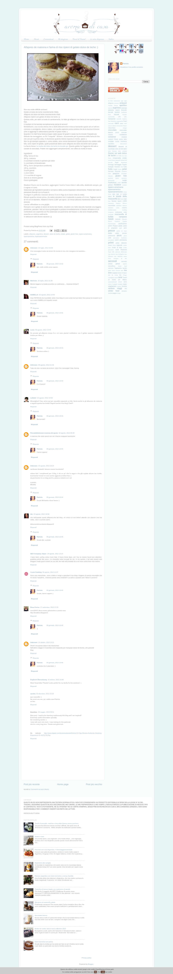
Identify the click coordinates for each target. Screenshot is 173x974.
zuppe (114, 293)
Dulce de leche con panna (44, 942)
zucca (110, 293)
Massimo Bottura (121, 205)
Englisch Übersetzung (38, 679)
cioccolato (112, 130)
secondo (124, 261)
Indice (111, 39)
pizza (125, 235)
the (120, 275)
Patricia (39, 264)
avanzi (117, 110)
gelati (68, 234)
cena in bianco (112, 126)
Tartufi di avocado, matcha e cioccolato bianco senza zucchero (57, 823)
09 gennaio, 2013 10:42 (54, 264)
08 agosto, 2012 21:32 (46, 365)
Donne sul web (114, 153)
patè (120, 228)
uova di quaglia (112, 284)
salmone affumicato (121, 252)
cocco (117, 132)
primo (117, 243)
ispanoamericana (41, 236)
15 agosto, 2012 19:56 (45, 398)
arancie (110, 108)
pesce (111, 230)
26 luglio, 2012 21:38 (45, 281)
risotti (117, 249)
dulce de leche (55, 234)
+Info (103, 972)
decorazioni (123, 143)
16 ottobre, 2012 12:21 (46, 642)
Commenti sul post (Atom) (40, 789)
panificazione (122, 223)
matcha (124, 207)
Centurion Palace (122, 126)
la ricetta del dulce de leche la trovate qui (52, 146)
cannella (119, 119)
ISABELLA (34, 295)
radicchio (124, 243)
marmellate (111, 205)
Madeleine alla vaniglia (43, 863)
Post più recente (32, 784)
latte (113, 194)
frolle (125, 167)
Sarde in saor (39, 836)
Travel (125, 277)
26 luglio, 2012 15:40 (45, 248)
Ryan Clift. (111, 252)
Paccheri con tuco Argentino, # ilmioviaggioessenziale (53, 849)
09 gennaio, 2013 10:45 (54, 537)
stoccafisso (111, 266)
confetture (123, 134)
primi (111, 242)
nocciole (118, 219)
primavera (123, 240)
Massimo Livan (113, 207)
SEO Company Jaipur (38, 554)
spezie (125, 263)
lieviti (122, 199)
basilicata (124, 112)
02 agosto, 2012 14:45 (47, 295)
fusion (119, 169)
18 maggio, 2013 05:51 (46, 712)
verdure (111, 288)
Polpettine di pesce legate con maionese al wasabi (52, 889)
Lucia (32, 330)
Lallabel (33, 398)
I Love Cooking (36, 572)
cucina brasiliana (121, 141)
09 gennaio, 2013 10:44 (54, 449)
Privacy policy (86, 958)
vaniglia (120, 284)
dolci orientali (122, 151)
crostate (111, 141)
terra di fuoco (122, 273)
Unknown (33, 248)
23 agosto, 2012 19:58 (41, 514)
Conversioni (48, 39)
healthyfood (112, 182)
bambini (117, 112)
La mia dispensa (97, 39)
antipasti (123, 103)
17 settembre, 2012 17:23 (49, 607)
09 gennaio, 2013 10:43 (54, 348)
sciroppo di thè (120, 258)
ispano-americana (85, 234)
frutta (110, 169)
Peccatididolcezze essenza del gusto (44, 433)
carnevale (111, 123)
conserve (112, 137)
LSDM (125, 201)
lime (109, 201)
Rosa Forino (34, 607)
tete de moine (113, 275)
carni (117, 123)
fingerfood (124, 162)
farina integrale (116, 160)
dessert (46, 234)
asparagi (124, 108)
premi (117, 240)
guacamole (111, 180)
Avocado (124, 110)
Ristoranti (124, 249)
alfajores (32, 234)
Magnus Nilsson (121, 203)
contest (124, 137)
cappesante (119, 121)
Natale (111, 219)
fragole (124, 164)
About (36, 39)
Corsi (116, 139)
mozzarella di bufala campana (117, 215)
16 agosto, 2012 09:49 (66, 433)
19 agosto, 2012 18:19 (46, 466)
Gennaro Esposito (114, 171)
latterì (110, 196)
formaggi (111, 164)
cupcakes (111, 143)
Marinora (33, 281)
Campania (111, 119)
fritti (122, 167)
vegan (125, 284)
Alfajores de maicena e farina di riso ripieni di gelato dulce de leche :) (61, 47)
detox (117, 149)
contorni (110, 139)
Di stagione (63, 39)
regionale (119, 245)
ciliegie (125, 128)
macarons (111, 203)
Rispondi (33, 254)
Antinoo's (116, 103)
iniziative (117, 185)
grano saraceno (121, 178)
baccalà (110, 112)
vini (126, 288)
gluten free (74, 234)
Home (26, 39)
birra (109, 114)
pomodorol (111, 240)
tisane (116, 277)
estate (63, 234)
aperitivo (123, 105)
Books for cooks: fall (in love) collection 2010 (50, 928)
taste (109, 270)
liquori (120, 201)
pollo (109, 238)
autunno (111, 110)
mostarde (110, 214)
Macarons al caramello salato (45, 902)
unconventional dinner (115, 282)
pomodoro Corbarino (120, 238)
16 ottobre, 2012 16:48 (56, 679)
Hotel (119, 182)
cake (125, 116)
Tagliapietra (118, 268)
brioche (125, 114)
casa (121, 123)
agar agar (124, 101)
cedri (125, 123)
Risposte (36, 259)
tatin (122, 270)
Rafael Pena (112, 245)
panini (110, 226)
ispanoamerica (29, 236)
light (125, 199)
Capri (125, 121)
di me (121, 149)
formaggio (118, 164)
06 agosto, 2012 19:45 (43, 330)
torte (120, 277)
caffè (119, 116)
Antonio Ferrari (113, 105)
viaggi (119, 288)
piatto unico (113, 233)
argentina (39, 234)
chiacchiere (111, 128)
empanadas (117, 158)
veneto (119, 286)
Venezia (124, 286)
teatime (114, 273)
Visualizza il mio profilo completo (131, 67)
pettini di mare (122, 231)
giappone (116, 173)
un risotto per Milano (117, 279)
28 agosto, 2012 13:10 (55, 554)
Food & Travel (78, 39)
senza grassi (114, 263)
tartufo (125, 268)
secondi (112, 261)
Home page (63, 784)
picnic (119, 235)
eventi (110, 160)
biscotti (116, 114)
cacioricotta (111, 116)
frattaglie (111, 167)
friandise (117, 167)
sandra (32, 694)
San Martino (111, 254)
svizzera (110, 268)
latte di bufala (121, 194)
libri (119, 199)
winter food (113, 291)
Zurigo (119, 293)
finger (117, 162)
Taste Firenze (116, 270)
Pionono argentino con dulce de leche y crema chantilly (54, 876)
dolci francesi (112, 151)
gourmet (110, 178)
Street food (122, 266)
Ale (31, 514)
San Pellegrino (120, 254)
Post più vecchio (94, 784)
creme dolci (123, 139)
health (124, 180)
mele (125, 212)
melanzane (118, 212)
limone (114, 201)
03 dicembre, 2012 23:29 (45, 694)
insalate (124, 185)
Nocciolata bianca (41, 915)
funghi (115, 169)
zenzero (124, 291)
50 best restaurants (114, 101)
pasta (120, 226)
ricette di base (117, 247)
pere (125, 228)
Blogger (90, 964)
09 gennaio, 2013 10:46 (54, 662)
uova (125, 282)
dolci (125, 149)
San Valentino (118, 256)
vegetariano (112, 286)
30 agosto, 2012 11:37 (50, 572)
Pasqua (115, 226)
